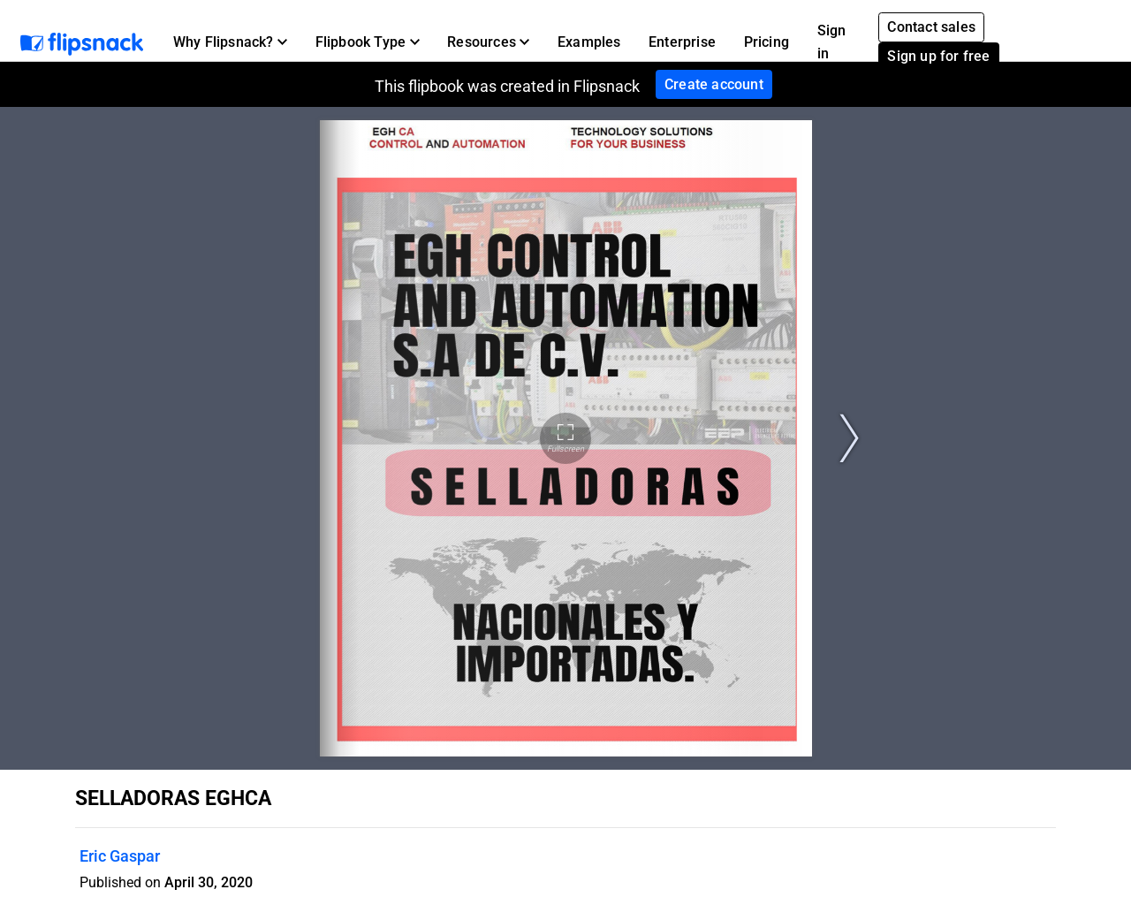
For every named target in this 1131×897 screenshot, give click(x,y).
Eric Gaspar (120, 856)
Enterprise (682, 42)
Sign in (831, 42)
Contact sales (931, 27)
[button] (230, 42)
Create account (713, 84)
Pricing (766, 42)
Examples (589, 42)
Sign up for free (938, 56)
